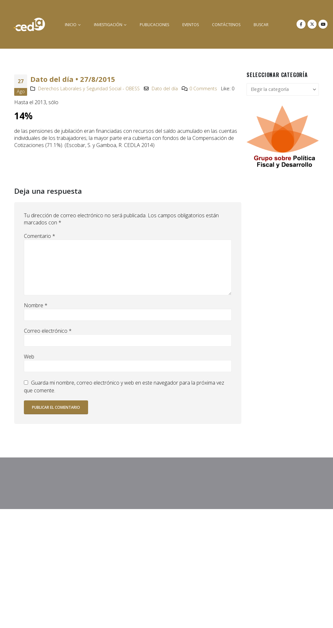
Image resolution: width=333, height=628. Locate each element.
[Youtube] (323, 24)
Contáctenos (226, 24)
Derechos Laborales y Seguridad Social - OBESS (89, 88)
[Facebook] (301, 24)
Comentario (39, 236)
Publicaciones (154, 24)
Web (29, 356)
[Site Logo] (29, 24)
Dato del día (165, 88)
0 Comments (203, 88)
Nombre (35, 305)
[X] (312, 24)
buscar (261, 24)
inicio (70, 24)
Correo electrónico (48, 330)
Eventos (190, 24)
